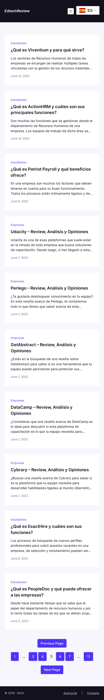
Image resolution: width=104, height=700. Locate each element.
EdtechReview (17, 11)
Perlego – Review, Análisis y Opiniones (49, 288)
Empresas (17, 225)
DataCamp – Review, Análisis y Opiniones (41, 410)
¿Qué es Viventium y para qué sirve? (47, 49)
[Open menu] (71, 11)
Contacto (93, 693)
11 (88, 656)
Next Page (52, 670)
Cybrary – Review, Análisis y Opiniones (50, 469)
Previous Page (52, 643)
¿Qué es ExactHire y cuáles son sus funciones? (46, 529)
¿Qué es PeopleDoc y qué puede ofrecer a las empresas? (51, 591)
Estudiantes (19, 43)
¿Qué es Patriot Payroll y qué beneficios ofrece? (51, 172)
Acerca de (70, 693)
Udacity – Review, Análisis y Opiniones (49, 231)
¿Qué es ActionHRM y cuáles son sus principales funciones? (48, 109)
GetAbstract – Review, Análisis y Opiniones (43, 347)
